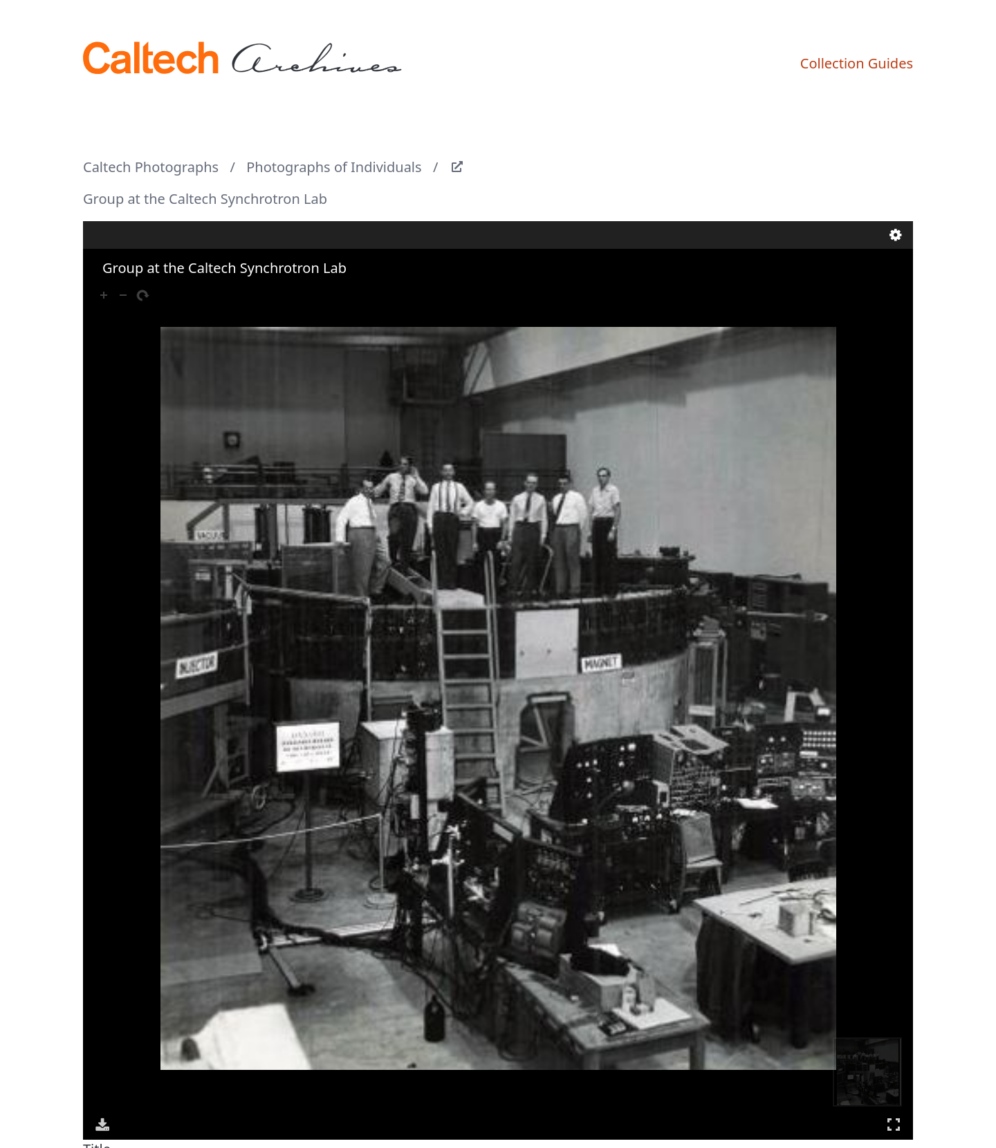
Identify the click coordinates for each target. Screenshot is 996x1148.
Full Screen (893, 1124)
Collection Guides (856, 63)
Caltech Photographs (151, 167)
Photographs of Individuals (333, 167)
